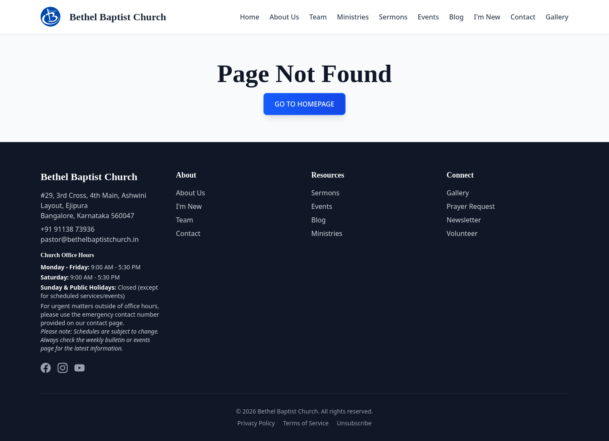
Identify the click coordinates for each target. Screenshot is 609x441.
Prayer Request (471, 206)
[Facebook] (46, 368)
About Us (284, 17)
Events (428, 17)
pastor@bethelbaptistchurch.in (90, 239)
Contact (522, 17)
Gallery (557, 17)
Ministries (353, 17)
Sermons (393, 17)
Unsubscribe (354, 423)
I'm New (487, 17)
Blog (456, 17)
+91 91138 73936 (67, 229)
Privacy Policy (255, 423)
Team (317, 17)
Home (249, 17)
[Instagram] (63, 368)
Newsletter (464, 220)
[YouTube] (79, 368)
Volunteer (462, 233)
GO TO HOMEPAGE (304, 104)
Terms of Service (306, 423)
